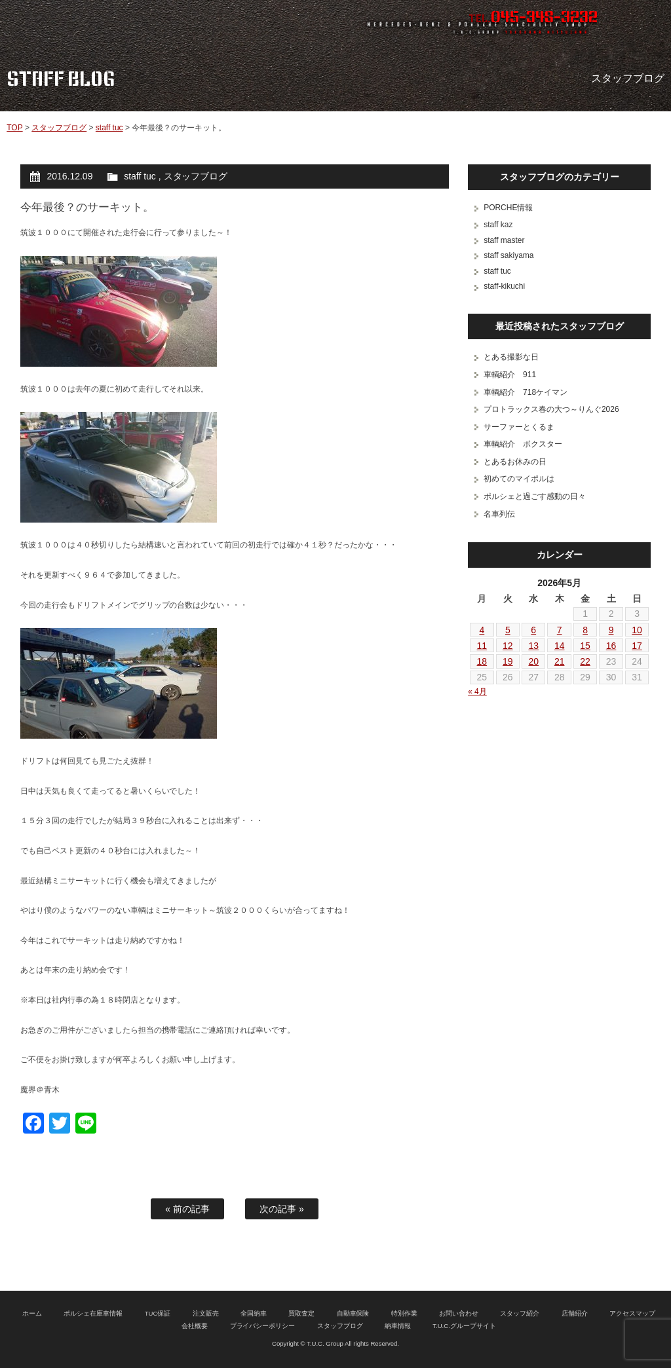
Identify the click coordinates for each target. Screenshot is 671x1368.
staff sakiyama (508, 255)
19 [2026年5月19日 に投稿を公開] (508, 661)
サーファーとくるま (519, 427)
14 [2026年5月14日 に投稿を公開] (559, 645)
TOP (14, 127)
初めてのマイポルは (519, 478)
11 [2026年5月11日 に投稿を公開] (482, 645)
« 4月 (477, 691)
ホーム (32, 1313)
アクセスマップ (632, 1313)
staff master (504, 240)
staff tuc (109, 127)
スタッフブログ (58, 127)
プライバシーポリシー (263, 1325)
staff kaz (498, 224)
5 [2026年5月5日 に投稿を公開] (507, 630)
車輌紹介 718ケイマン (525, 392)
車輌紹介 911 (510, 374)
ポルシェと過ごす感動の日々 (535, 496)
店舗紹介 (575, 1313)
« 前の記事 (187, 1209)
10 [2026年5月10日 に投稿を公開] (637, 630)
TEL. (533, 18)
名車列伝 (499, 514)
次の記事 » (281, 1209)
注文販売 (206, 1313)
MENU (648, 23)
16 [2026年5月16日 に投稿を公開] (611, 645)
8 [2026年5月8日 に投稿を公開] (585, 630)
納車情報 (398, 1325)
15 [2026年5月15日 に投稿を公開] (585, 645)
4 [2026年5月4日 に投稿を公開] (481, 630)
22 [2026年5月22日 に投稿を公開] (585, 661)
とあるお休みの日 (515, 461)
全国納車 (253, 1313)
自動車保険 (353, 1313)
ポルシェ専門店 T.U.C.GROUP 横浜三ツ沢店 (141, 23)
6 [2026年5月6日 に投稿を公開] (533, 630)
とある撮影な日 (511, 356)
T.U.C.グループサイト (464, 1325)
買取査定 (301, 1313)
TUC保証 (158, 1313)
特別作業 (404, 1313)
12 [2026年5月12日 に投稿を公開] (508, 645)
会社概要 (195, 1325)
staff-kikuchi (504, 286)
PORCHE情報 (508, 207)
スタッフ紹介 (519, 1313)
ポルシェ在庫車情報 (93, 1313)
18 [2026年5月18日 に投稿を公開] (482, 661)
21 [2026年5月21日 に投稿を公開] (559, 661)
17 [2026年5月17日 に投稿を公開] (637, 645)
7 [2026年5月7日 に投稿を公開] (559, 630)
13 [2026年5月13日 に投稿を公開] (533, 645)
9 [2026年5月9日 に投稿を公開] (611, 630)
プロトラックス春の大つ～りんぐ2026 (551, 409)
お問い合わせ (458, 1313)
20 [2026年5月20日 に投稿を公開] (533, 661)
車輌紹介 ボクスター (523, 444)
